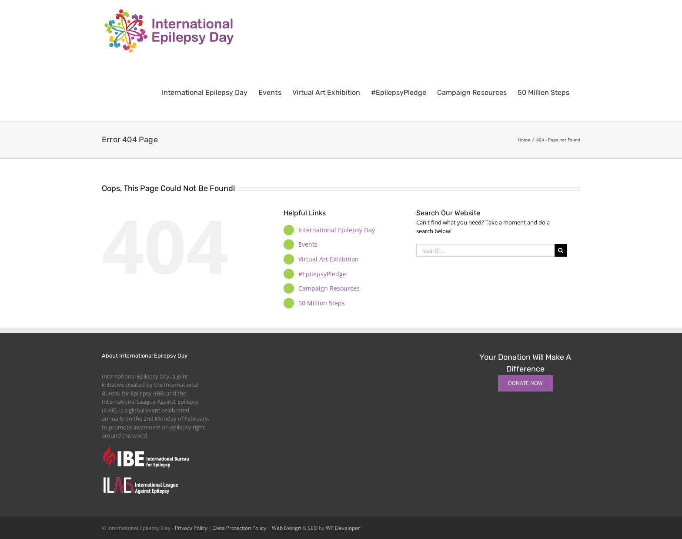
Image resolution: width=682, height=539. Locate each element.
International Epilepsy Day (336, 230)
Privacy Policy (191, 528)
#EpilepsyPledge (322, 274)
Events (308, 244)
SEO (313, 528)
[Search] (561, 250)
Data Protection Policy (239, 528)
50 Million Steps (321, 303)
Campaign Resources (329, 288)
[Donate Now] (525, 383)
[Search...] (485, 250)
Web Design (286, 528)
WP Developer (343, 528)
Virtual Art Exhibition (328, 259)
